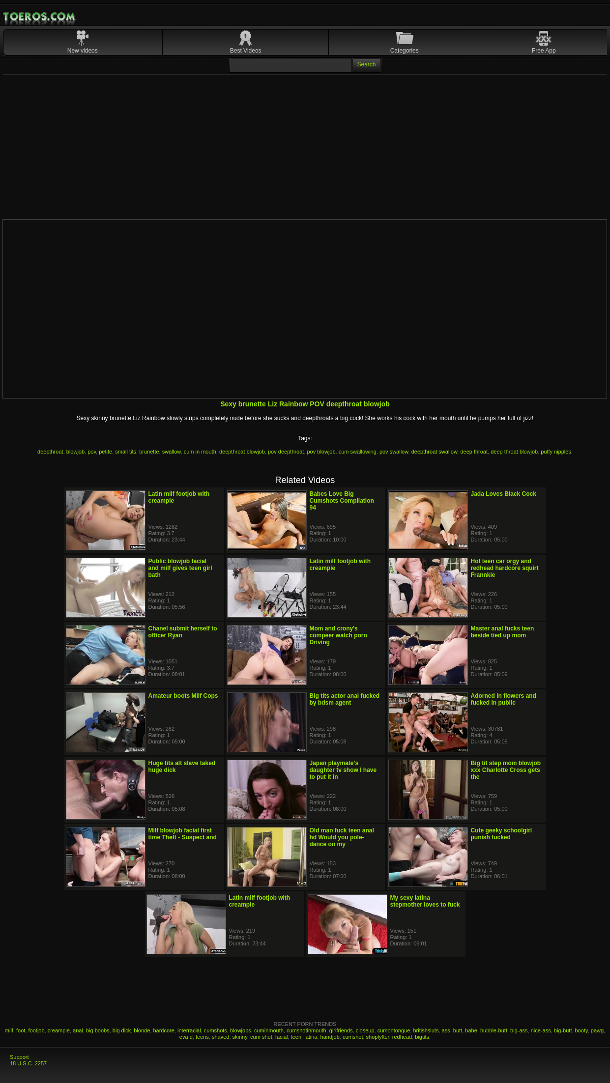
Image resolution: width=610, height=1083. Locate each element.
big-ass (518, 1030)
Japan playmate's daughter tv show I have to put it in (343, 770)
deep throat (474, 452)
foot (20, 1030)
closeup (365, 1030)
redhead (402, 1037)
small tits (125, 452)
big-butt (563, 1030)
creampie (59, 1030)
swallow (171, 452)
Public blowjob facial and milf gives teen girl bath (180, 568)
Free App (544, 50)
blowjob (75, 452)
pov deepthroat (286, 452)
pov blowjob (321, 452)
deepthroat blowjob (242, 452)
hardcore (163, 1030)
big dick (122, 1030)
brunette (149, 452)
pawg (597, 1030)
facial (281, 1037)
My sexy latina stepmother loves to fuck (425, 901)
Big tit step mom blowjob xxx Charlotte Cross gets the (506, 770)
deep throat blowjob (514, 452)
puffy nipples (556, 452)
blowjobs (240, 1030)
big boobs (98, 1030)
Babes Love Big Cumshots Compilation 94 (342, 500)
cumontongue (394, 1030)
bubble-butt (493, 1030)
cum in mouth (200, 452)
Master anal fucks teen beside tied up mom (502, 632)
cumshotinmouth (306, 1030)
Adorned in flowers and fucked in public (503, 699)
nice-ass (541, 1030)
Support (19, 1057)
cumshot (353, 1037)
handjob (330, 1037)
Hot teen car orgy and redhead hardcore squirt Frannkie (505, 568)
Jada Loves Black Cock (503, 493)
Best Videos (245, 50)
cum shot (261, 1037)
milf (9, 1030)
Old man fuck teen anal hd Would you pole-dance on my (342, 837)
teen (296, 1037)
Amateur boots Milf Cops (183, 695)
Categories (404, 50)
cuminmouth (269, 1030)
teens (202, 1037)
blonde (142, 1030)
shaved (220, 1037)
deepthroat (50, 452)
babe (471, 1030)
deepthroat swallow (434, 452)
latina (310, 1037)
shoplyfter (377, 1037)
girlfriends (341, 1030)
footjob (37, 1030)
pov (91, 452)
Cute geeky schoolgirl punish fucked (501, 834)
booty (581, 1030)
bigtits (422, 1037)
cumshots (215, 1030)
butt (457, 1030)
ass (446, 1030)
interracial (189, 1030)
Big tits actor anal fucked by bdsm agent (345, 699)
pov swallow (393, 452)
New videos (82, 50)
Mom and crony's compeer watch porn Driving (338, 635)
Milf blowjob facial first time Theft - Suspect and (182, 834)
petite (105, 452)
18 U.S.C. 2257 (28, 1063)
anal (78, 1030)
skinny (239, 1037)
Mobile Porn (40, 17)
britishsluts (425, 1030)
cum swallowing (358, 452)
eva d (186, 1037)
